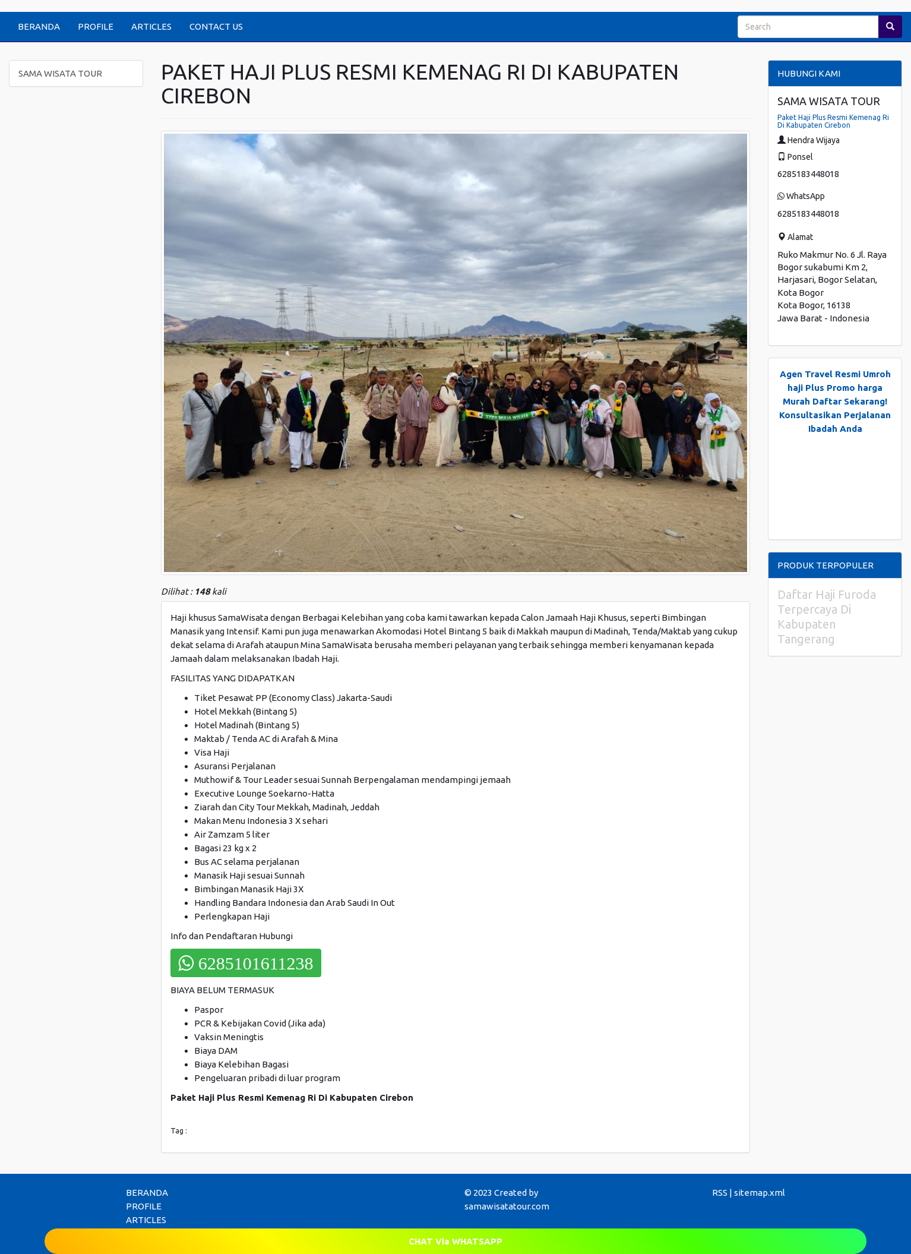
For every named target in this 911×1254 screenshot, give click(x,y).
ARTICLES (151, 26)
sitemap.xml (759, 1192)
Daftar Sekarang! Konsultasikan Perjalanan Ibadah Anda (835, 415)
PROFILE (95, 26)
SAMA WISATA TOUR (60, 73)
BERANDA (39, 26)
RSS (719, 1192)
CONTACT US (216, 26)
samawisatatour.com (506, 1206)
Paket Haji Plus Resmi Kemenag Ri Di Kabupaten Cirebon (833, 121)
